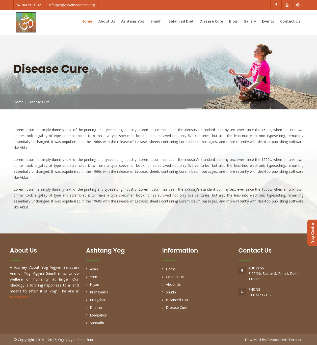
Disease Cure (211, 21)
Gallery (249, 21)
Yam (93, 276)
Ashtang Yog (133, 21)
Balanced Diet (181, 21)
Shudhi (156, 21)
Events (268, 21)
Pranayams (99, 292)
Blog (233, 21)
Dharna (96, 307)
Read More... (20, 296)
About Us (106, 21)
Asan (94, 269)
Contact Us (290, 21)
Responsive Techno (284, 339)
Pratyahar (98, 299)
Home (86, 21)
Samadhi (97, 322)
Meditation (98, 315)
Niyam (95, 284)
